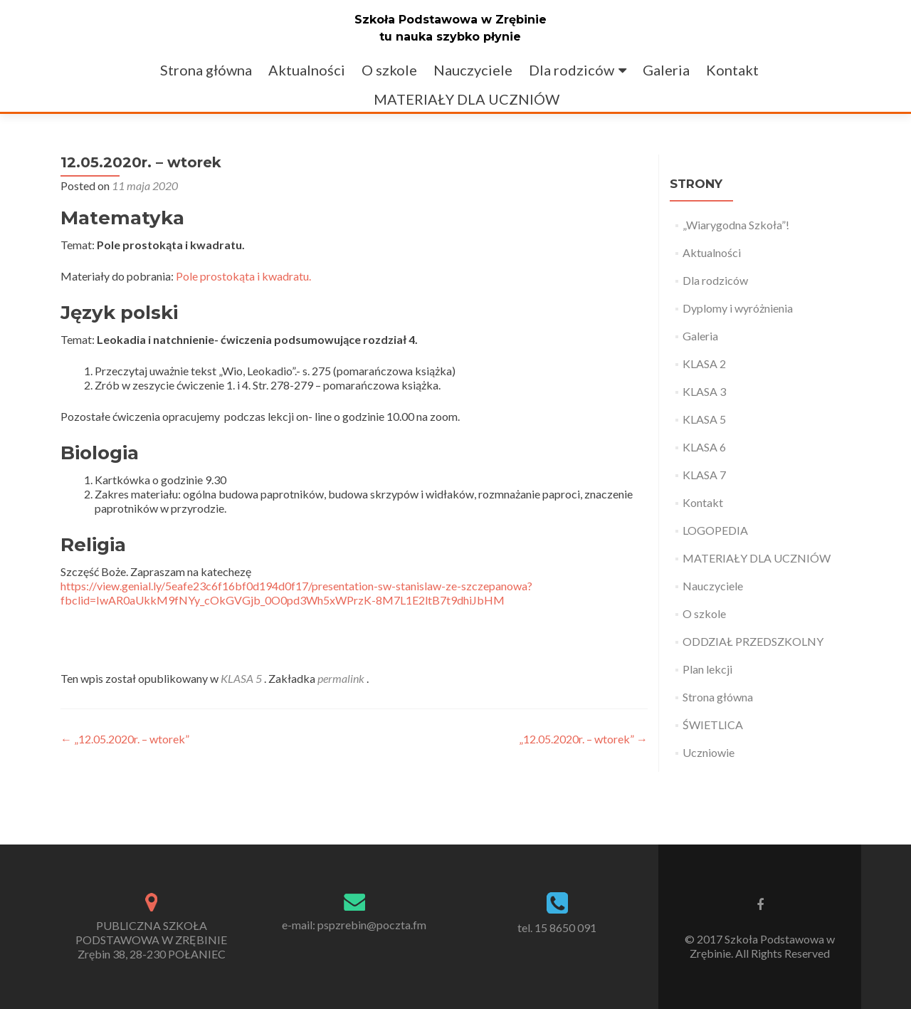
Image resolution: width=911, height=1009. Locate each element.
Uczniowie (708, 752)
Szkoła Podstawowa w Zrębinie (450, 19)
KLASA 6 (704, 447)
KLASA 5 (241, 678)
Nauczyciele (472, 69)
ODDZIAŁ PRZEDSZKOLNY (753, 641)
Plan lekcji (707, 669)
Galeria (666, 69)
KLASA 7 (704, 474)
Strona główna (206, 69)
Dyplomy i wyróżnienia (738, 308)
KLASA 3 (704, 391)
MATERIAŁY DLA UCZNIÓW (466, 99)
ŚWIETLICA (713, 724)
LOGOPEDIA (715, 530)
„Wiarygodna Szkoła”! (736, 224)
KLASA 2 (704, 363)
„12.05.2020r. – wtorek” (124, 739)
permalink (342, 678)
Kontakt (732, 69)
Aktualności (306, 69)
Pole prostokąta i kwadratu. (243, 276)
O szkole (389, 69)
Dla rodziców (571, 69)
